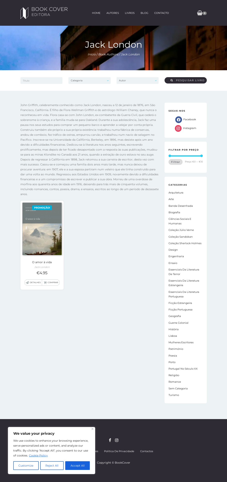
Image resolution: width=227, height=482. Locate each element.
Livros (129, 12)
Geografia (175, 316)
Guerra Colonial (179, 322)
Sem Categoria (178, 388)
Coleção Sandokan (181, 236)
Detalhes (35, 282)
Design (173, 249)
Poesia (173, 355)
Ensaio (173, 263)
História (174, 329)
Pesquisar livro (187, 80)
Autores (112, 12)
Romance (175, 381)
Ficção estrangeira (180, 303)
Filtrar (175, 161)
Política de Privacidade (119, 451)
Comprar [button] (53, 282)
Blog (144, 12)
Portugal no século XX (183, 368)
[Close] (92, 429)
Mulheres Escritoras (181, 342)
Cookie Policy (38, 455)
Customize (25, 465)
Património (176, 348)
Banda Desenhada (181, 205)
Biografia (174, 212)
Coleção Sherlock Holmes (185, 243)
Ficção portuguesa (181, 309)
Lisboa (173, 335)
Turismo (174, 395)
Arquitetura (176, 192)
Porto (172, 362)
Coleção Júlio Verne (181, 230)
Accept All (78, 465)
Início (92, 54)
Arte (171, 199)
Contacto (161, 12)
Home (96, 12)
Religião (174, 375)
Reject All (51, 465)
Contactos (146, 451)
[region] (51, 450)
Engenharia (176, 256)
